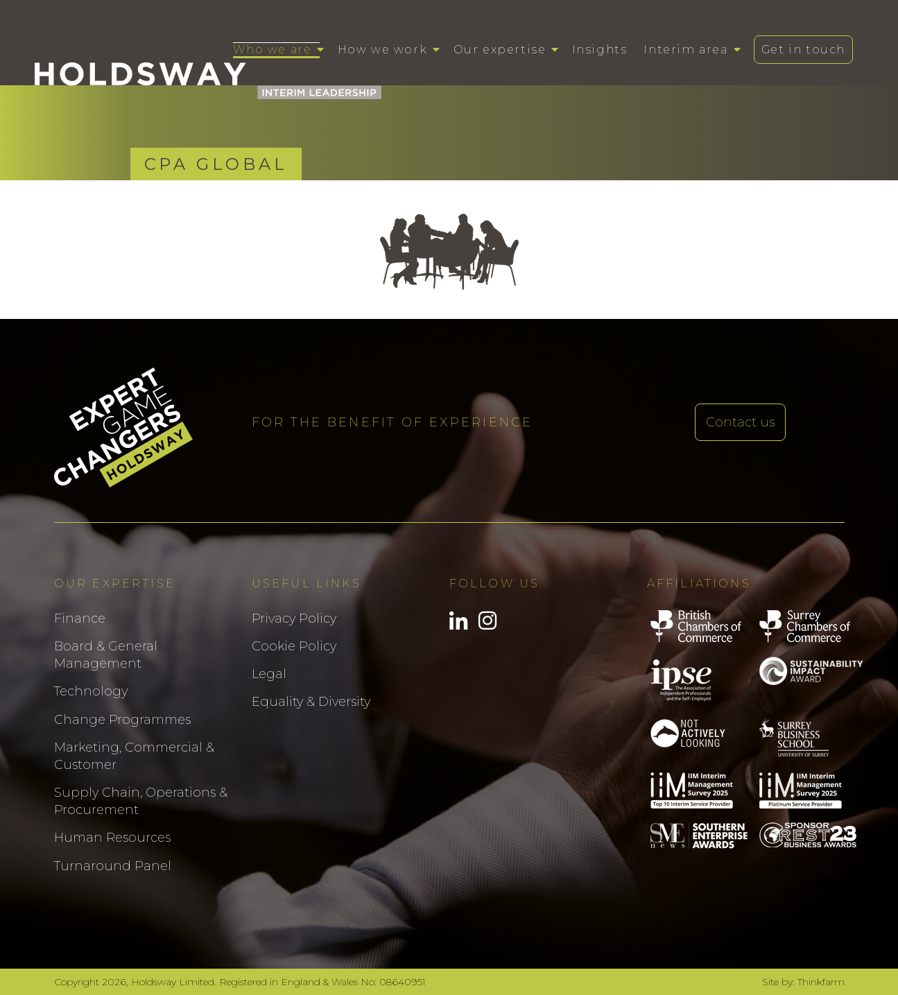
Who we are (272, 49)
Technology (91, 691)
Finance (79, 618)
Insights (600, 49)
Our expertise (500, 49)
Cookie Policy (294, 646)
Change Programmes (122, 719)
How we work (383, 49)
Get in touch (803, 49)
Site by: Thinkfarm (803, 982)
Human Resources (112, 837)
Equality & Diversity (311, 701)
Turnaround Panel (112, 866)
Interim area (685, 49)
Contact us (740, 422)
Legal (269, 674)
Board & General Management (105, 655)
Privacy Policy (294, 618)
